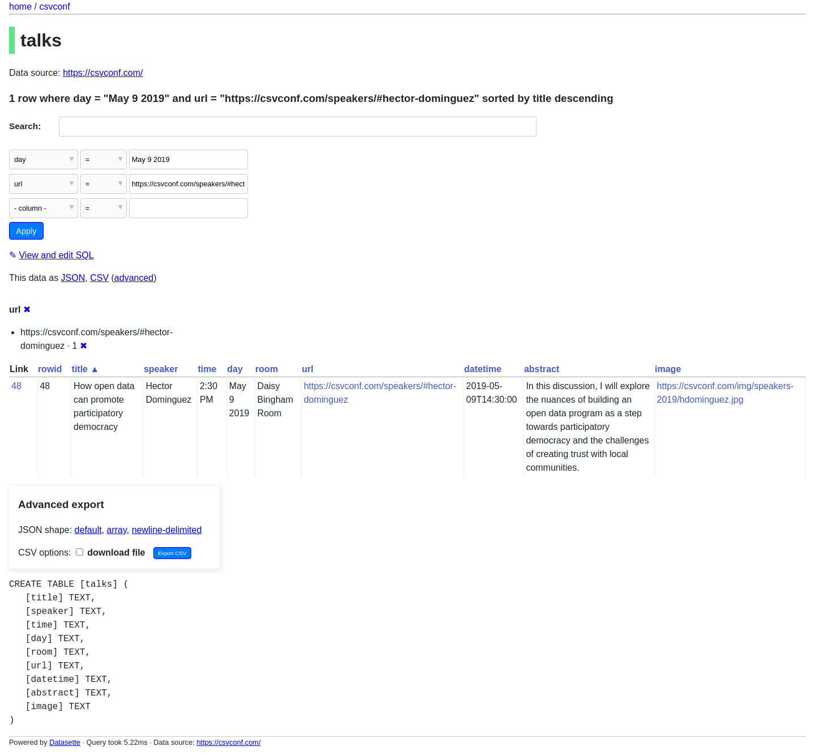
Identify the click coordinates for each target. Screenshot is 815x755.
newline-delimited (167, 530)
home (20, 6)
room (266, 369)
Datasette (64, 742)
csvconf (54, 6)
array (117, 530)
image (668, 369)
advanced (133, 278)
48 (16, 386)
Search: (25, 126)
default (88, 530)
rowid (50, 369)
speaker (161, 369)
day (235, 369)
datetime (482, 369)
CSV (99, 278)
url (307, 369)
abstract (541, 369)
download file (110, 552)
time (207, 369)
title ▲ (86, 369)
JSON (73, 278)
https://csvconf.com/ (103, 73)
